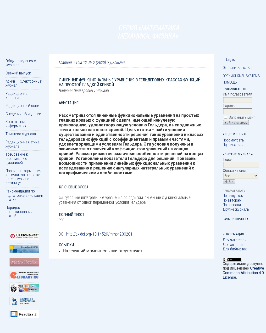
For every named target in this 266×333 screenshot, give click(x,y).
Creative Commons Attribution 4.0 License (243, 273)
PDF (61, 220)
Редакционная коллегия (17, 95)
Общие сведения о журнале (21, 62)
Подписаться (233, 144)
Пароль (229, 105)
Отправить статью (237, 67)
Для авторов (233, 244)
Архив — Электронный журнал (24, 83)
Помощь (230, 82)
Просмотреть (233, 140)
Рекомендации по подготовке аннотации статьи (24, 195)
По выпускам (233, 195)
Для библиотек (235, 249)
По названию (233, 205)
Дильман (117, 62)
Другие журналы (236, 209)
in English (230, 59)
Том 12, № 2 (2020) (91, 62)
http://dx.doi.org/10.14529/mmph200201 (99, 234)
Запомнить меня (242, 117)
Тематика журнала (21, 133)
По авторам (232, 200)
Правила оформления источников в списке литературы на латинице (23, 177)
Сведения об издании (23, 113)
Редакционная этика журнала (22, 144)
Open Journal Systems (241, 76)
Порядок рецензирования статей (19, 211)
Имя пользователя (238, 94)
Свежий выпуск (18, 73)
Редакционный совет (23, 105)
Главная (65, 62)
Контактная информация (16, 123)
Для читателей (234, 240)
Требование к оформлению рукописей (17, 158)
